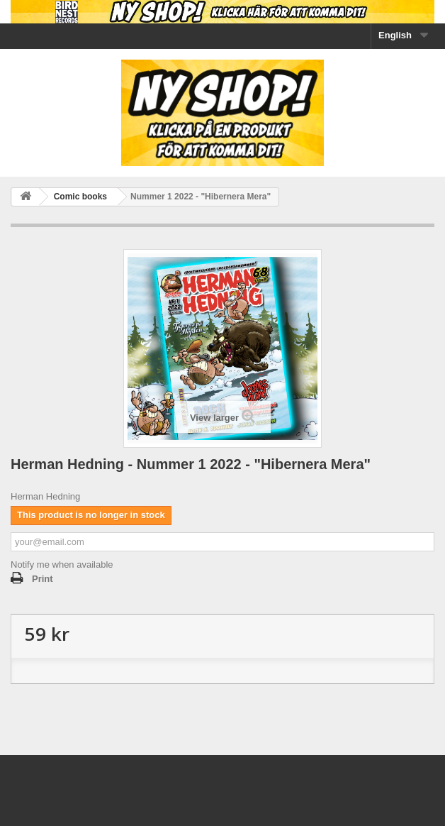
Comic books (80, 197)
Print (42, 578)
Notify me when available (62, 564)
